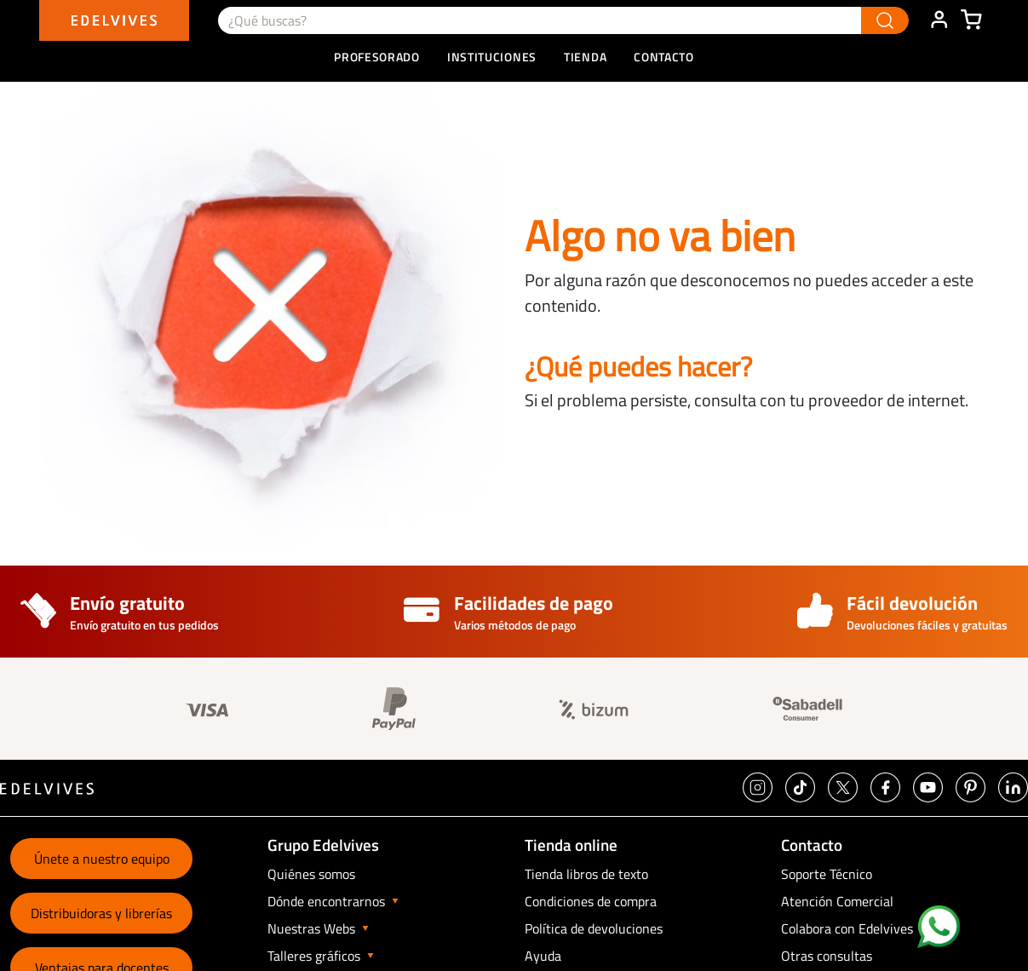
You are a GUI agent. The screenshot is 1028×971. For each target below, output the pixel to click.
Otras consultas (826, 955)
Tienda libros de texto (586, 874)
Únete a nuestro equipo (101, 858)
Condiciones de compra (591, 901)
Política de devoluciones (594, 928)
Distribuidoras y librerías (101, 913)
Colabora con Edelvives (847, 928)
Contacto (664, 57)
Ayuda (543, 955)
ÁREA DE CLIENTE (938, 20)
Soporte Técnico (826, 874)
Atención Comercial (837, 901)
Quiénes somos (311, 874)
